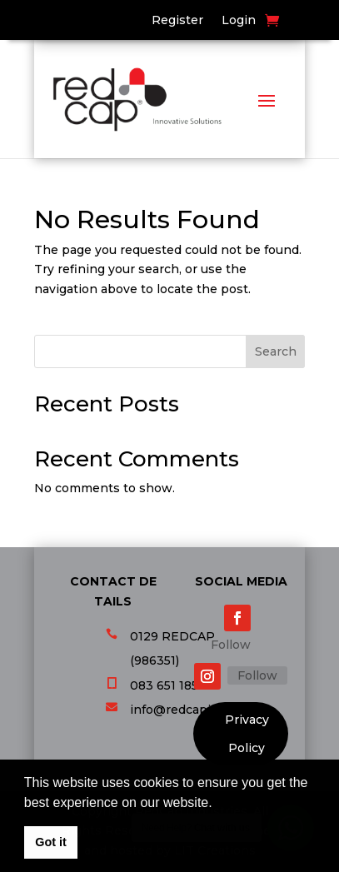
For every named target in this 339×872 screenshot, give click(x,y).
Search (276, 351)
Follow (231, 644)
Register (177, 20)
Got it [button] (51, 842)
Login (239, 20)
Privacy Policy (247, 734)
